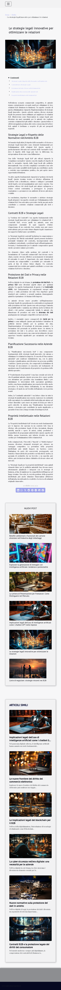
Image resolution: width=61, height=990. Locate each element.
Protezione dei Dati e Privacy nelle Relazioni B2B (25, 88)
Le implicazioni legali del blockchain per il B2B (30, 822)
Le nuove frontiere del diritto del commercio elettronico (26, 780)
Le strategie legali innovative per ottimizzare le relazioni (28, 652)
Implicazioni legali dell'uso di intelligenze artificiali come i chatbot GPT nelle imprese (30, 623)
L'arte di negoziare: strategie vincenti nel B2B (27, 680)
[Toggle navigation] (8, 4)
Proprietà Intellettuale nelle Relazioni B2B (24, 95)
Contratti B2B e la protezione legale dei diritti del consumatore (29, 946)
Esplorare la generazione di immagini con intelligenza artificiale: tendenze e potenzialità (28, 565)
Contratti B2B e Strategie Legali (20, 85)
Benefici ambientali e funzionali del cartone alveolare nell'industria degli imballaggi (27, 537)
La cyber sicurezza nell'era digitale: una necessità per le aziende (29, 863)
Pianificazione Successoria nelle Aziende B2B (24, 92)
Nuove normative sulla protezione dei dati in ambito (28, 904)
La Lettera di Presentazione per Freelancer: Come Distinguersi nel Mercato (29, 594)
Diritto (14, 15)
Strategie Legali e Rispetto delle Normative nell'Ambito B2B (29, 81)
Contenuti (14, 77)
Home (7, 15)
